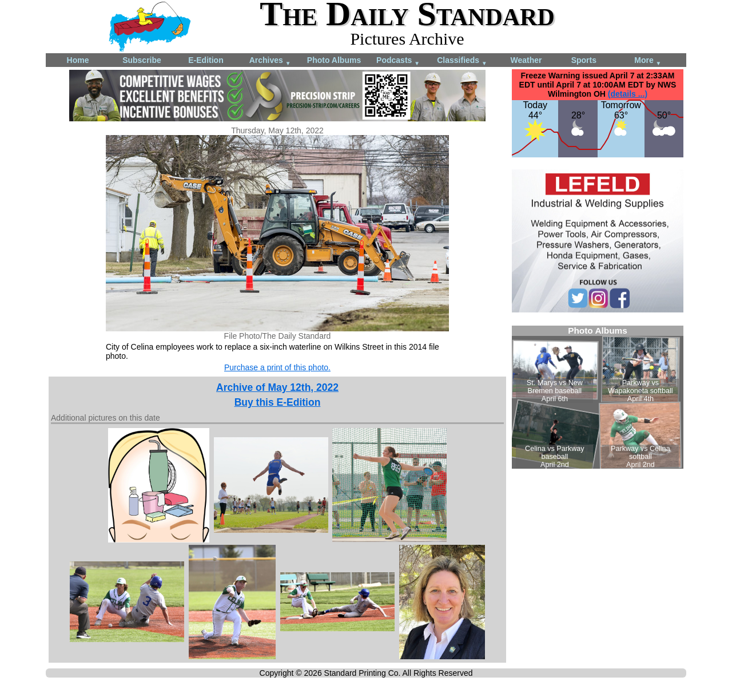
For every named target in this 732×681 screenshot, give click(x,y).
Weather (526, 60)
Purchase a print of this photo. (277, 367)
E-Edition (205, 60)
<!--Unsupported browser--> (597, 397)
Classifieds (462, 61)
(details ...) (627, 93)
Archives (270, 61)
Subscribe (141, 60)
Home (78, 60)
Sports (583, 60)
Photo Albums (334, 60)
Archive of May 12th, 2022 (277, 387)
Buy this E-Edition (277, 402)
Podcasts (398, 61)
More (647, 61)
